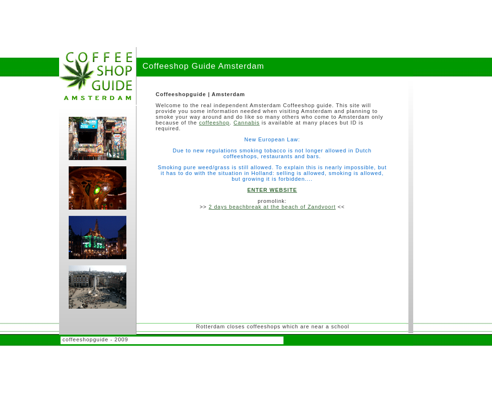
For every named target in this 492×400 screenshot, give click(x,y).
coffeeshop (214, 122)
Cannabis (246, 122)
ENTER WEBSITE (272, 190)
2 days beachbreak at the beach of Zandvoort (272, 207)
